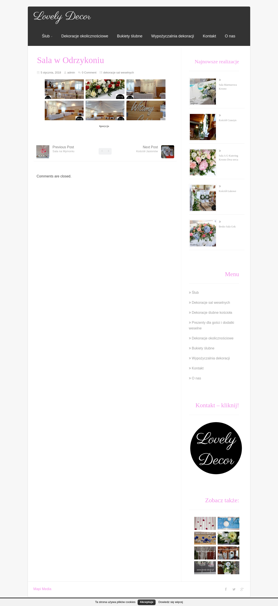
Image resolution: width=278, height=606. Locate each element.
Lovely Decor (62, 16)
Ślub (47, 36)
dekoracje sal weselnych (118, 72)
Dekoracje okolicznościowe (84, 36)
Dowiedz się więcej (171, 602)
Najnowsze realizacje (217, 61)
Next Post (147, 149)
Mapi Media (42, 589)
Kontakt (209, 36)
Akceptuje (146, 602)
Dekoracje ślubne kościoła (212, 312)
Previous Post (63, 149)
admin (71, 72)
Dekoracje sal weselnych (211, 302)
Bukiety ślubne (129, 36)
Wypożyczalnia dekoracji (172, 36)
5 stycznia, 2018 (51, 72)
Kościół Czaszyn (228, 120)
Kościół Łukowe (227, 191)
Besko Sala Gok (227, 226)
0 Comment (89, 72)
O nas (230, 36)
